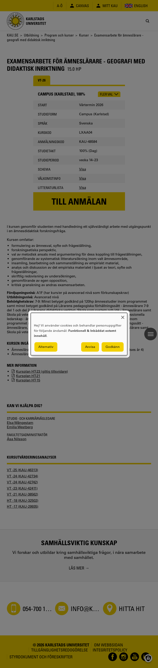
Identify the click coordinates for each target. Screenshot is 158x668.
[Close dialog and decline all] (122, 315)
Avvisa (90, 347)
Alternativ (45, 347)
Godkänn (112, 347)
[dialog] (79, 334)
